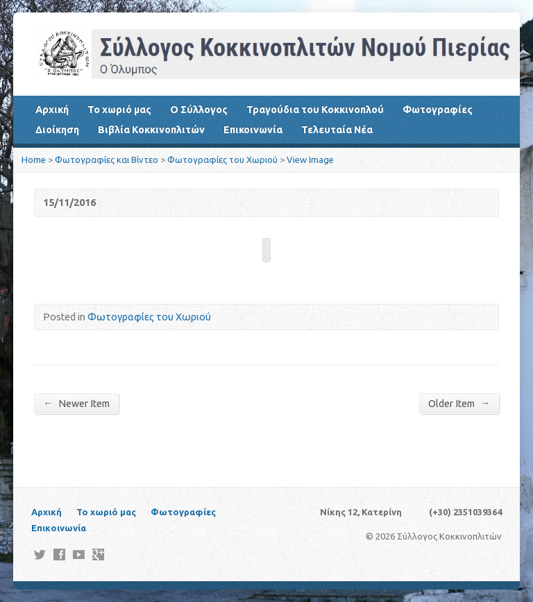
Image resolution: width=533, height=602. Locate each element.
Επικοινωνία (252, 129)
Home (34, 159)
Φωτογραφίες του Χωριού (222, 159)
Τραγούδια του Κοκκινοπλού (315, 109)
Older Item (458, 403)
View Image (310, 159)
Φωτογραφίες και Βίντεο (106, 159)
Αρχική (52, 109)
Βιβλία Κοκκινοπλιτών (151, 129)
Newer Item (76, 403)
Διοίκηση (57, 129)
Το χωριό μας (119, 109)
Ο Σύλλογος (199, 109)
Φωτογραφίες (438, 109)
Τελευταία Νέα (337, 129)
